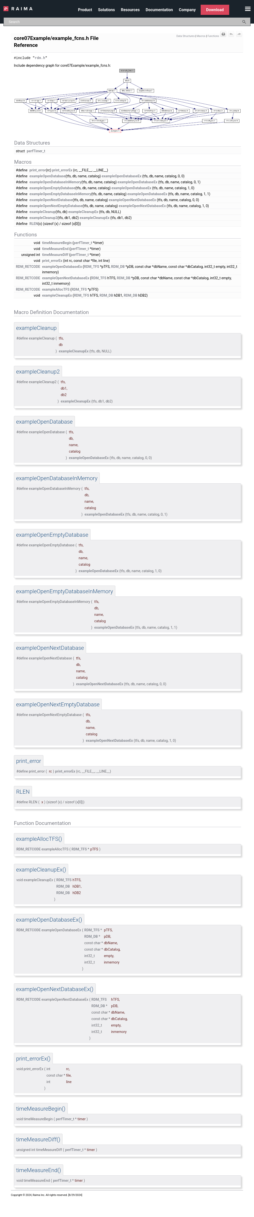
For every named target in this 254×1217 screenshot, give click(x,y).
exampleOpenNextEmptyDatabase (56, 206)
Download (215, 9)
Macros (201, 36)
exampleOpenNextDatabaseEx (132, 200)
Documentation (159, 9)
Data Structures (185, 36)
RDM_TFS (91, 266)
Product (85, 9)
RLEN (34, 223)
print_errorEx (62, 170)
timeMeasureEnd (55, 248)
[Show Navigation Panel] (248, 9)
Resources (130, 9)
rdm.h (40, 57)
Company (187, 9)
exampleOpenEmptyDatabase (52, 188)
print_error (38, 170)
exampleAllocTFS (55, 289)
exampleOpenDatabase (47, 176)
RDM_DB (118, 266)
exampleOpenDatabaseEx (121, 176)
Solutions (106, 9)
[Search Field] (127, 21)
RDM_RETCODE (28, 266)
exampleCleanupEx (83, 212)
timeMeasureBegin (57, 243)
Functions (213, 36)
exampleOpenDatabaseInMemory (55, 182)
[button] (244, 21)
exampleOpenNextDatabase (51, 200)
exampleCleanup (43, 212)
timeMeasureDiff (55, 254)
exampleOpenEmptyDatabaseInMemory (60, 194)
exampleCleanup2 (44, 217)
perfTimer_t (36, 151)
